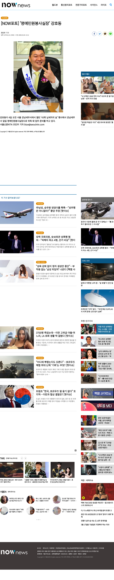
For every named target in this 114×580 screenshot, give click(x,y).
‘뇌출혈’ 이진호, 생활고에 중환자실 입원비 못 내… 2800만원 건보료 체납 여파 (36, 481)
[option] (36, 473)
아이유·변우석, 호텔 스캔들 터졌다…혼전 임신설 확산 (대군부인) (62, 481)
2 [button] (38, 519)
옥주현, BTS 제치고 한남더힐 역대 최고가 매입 (16, 500)
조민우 (3, 33)
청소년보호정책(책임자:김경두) (75, 548)
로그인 (39, 548)
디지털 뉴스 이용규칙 (91, 548)
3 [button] (39, 519)
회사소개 (45, 548)
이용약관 (51, 548)
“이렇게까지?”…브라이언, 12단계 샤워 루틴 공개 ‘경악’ (42, 511)
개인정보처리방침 (61, 548)
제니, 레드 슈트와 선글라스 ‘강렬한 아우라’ (43, 499)
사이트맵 (101, 548)
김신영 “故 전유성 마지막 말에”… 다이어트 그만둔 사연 (69, 500)
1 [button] (36, 519)
